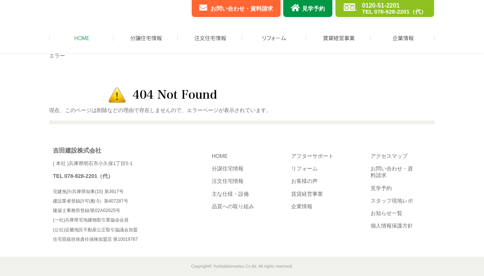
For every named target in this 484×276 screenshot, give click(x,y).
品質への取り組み (233, 206)
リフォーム (304, 168)
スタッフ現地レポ (392, 201)
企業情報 (301, 206)
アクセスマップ (389, 156)
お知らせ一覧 (386, 213)
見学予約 (313, 8)
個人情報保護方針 (392, 226)
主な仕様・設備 (230, 194)
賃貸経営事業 (307, 194)
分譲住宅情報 (228, 168)
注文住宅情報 (228, 181)
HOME (220, 156)
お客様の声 (304, 181)
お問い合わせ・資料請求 (242, 8)
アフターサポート (312, 156)
